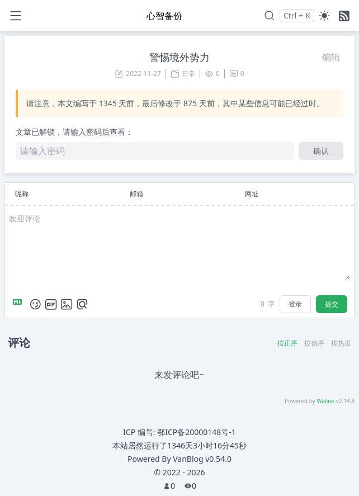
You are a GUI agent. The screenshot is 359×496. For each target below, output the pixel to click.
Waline (325, 401)
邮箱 (136, 194)
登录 (295, 304)
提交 (331, 304)
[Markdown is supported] (19, 304)
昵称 (22, 194)
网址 (251, 194)
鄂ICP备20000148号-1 (196, 432)
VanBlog (202, 459)
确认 (321, 150)
